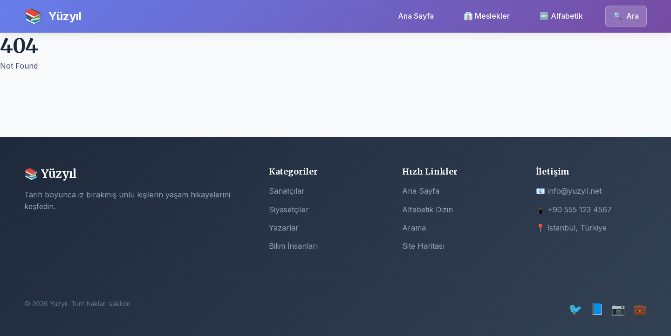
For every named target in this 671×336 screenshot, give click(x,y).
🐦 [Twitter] (575, 309)
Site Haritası (423, 246)
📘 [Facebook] (597, 309)
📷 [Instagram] (618, 309)
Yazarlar (284, 227)
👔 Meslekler (487, 16)
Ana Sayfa (416, 16)
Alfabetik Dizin (427, 209)
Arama (414, 227)
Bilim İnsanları (293, 246)
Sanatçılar (287, 191)
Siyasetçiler (289, 209)
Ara (626, 16)
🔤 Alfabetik (561, 16)
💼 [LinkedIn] (640, 309)
